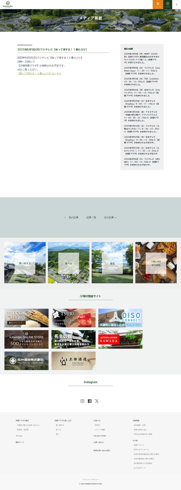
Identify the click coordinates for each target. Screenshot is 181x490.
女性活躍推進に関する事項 (144, 459)
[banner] (26, 310)
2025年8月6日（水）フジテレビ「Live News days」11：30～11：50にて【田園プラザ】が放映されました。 (142, 70)
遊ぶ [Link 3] (112, 263)
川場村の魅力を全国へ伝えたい (28, 425)
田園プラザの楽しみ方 (63, 420)
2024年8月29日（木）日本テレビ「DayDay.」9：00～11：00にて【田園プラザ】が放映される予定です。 (142, 140)
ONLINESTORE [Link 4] (156, 263)
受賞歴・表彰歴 (23, 430)
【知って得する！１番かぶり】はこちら (39, 73)
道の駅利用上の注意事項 (143, 463)
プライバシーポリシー (90, 479)
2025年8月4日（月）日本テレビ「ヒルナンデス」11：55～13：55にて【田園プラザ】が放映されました (142, 92)
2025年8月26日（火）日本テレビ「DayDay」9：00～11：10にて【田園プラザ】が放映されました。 (141, 104)
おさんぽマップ (140, 468)
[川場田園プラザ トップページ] (8, 4)
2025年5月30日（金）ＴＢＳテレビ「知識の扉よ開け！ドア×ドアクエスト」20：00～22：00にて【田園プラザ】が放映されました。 (141, 116)
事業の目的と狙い (140, 430)
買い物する (60, 425)
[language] (167, 4)
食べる (58, 430)
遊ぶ (57, 434)
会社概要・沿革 (140, 425)
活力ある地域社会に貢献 (143, 434)
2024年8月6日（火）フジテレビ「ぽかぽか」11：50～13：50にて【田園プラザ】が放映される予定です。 (142, 162)
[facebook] (89, 401)
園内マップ (20, 442)
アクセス (19, 436)
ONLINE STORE (100, 436)
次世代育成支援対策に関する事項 (146, 454)
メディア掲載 (100, 430)
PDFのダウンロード (141, 449)
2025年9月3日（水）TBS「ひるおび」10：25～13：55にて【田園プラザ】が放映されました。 (142, 81)
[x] (97, 401)
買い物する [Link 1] (25, 263)
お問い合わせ (99, 442)
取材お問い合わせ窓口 (102, 450)
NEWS (97, 425)
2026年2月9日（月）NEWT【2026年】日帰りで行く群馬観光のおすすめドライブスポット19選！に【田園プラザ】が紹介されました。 (142, 58)
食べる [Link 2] (68, 263)
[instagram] (82, 401)
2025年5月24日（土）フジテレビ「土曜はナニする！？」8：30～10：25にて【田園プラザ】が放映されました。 (141, 128)
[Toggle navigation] (176, 4)
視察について (139, 445)
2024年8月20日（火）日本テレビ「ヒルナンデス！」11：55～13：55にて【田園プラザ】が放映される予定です (141, 151)
